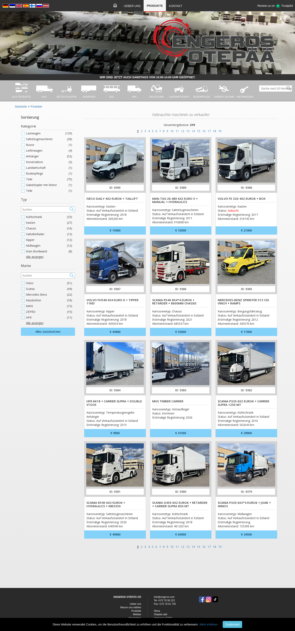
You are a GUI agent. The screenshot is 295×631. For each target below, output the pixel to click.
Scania (49, 288)
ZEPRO (49, 311)
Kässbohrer (49, 300)
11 (177, 131)
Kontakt (175, 6)
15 (198, 131)
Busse (49, 144)
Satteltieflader (49, 234)
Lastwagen (49, 133)
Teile (49, 179)
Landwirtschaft (49, 167)
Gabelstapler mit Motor (49, 185)
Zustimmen (232, 624)
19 (219, 131)
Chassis (49, 228)
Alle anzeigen (34, 257)
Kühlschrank (49, 216)
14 (193, 131)
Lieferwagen (49, 150)
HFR (49, 317)
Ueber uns (132, 6)
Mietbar (137, 614)
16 (203, 131)
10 (172, 131)
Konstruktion (49, 162)
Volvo (49, 283)
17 (209, 131)
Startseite (21, 106)
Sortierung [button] (30, 117)
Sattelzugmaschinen (49, 139)
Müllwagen (49, 245)
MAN (49, 306)
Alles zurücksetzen (47, 332)
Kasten (49, 222)
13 (187, 131)
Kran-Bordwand (49, 251)
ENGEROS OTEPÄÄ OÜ (127, 597)
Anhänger (49, 156)
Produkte (155, 5)
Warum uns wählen (130, 607)
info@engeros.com (164, 597)
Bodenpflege (49, 173)
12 (182, 131)
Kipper (49, 239)
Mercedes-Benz (49, 294)
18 (214, 131)
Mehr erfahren (209, 624)
